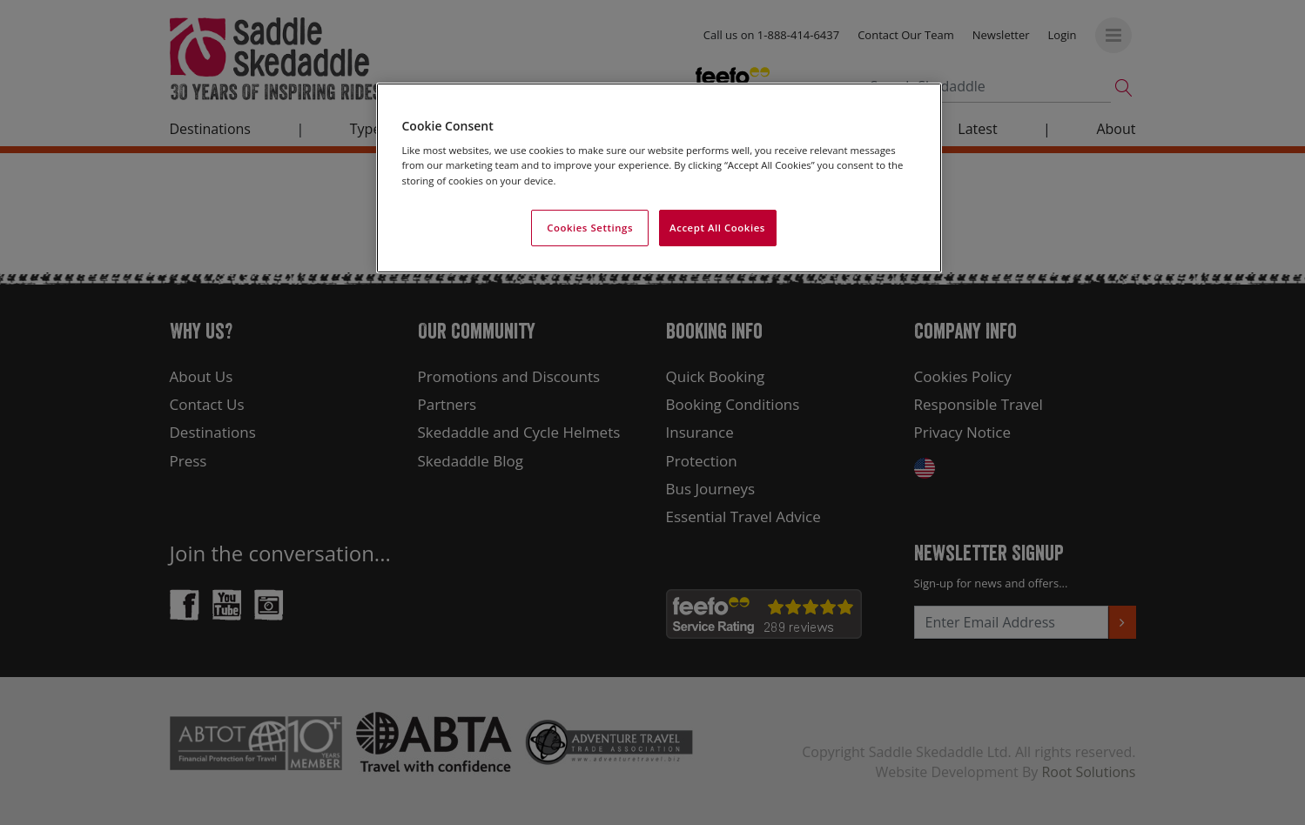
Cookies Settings (590, 227)
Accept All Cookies (717, 227)
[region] (659, 178)
